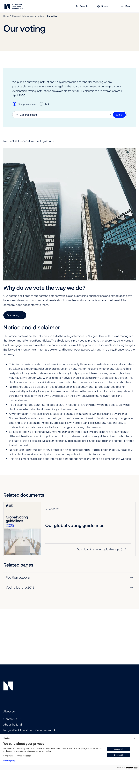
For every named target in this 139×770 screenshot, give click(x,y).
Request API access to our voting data (27, 141)
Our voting (52, 16)
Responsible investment (23, 16)
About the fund (12, 724)
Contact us (10, 718)
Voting (41, 16)
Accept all (118, 749)
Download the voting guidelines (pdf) (99, 549)
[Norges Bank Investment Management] (13, 7)
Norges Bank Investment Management (27, 730)
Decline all (118, 755)
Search (82, 6)
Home (6, 16)
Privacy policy (9, 760)
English (8, 738)
